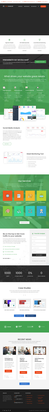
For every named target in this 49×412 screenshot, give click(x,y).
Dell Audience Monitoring (24, 310)
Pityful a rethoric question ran (23, 360)
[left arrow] (23, 295)
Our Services (33, 6)
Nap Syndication (19, 217)
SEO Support (30, 217)
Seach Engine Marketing (30, 202)
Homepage (20, 6)
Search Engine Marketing (40, 397)
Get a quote (43, 6)
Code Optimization (7, 202)
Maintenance (26, 6)
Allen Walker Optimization (9, 310)
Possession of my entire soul (9, 359)
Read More (8, 371)
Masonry (7, 377)
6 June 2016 (7, 357)
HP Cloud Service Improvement (40, 310)
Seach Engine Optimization (18, 203)
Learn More (9, 50)
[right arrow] (25, 295)
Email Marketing (41, 217)
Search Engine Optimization (40, 400)
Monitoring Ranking (41, 202)
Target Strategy (8, 217)
